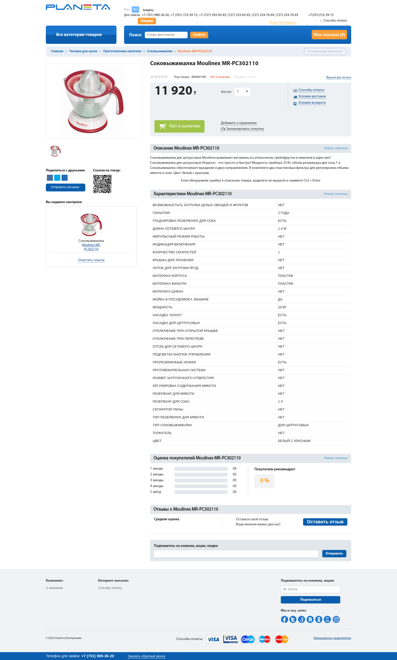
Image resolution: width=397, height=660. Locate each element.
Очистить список (91, 260)
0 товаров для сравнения (325, 51)
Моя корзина (329, 34)
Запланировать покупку (245, 129)
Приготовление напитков (122, 51)
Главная (57, 51)
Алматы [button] (148, 10)
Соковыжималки (159, 51)
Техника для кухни (83, 51)
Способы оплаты (335, 20)
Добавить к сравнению (239, 123)
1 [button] (238, 92)
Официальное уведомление (332, 638)
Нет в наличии (184, 126)
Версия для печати (338, 77)
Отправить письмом (65, 187)
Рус (135, 9)
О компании (54, 588)
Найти (199, 35)
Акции (147, 21)
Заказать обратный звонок (146, 656)
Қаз (127, 9)
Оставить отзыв (325, 521)
